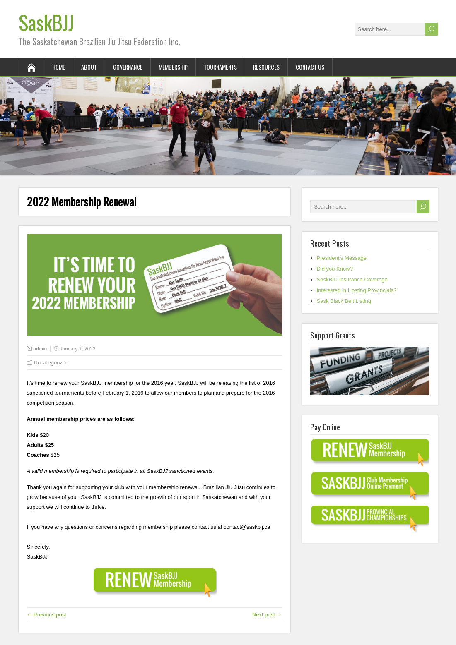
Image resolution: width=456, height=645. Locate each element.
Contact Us (310, 66)
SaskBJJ (46, 22)
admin (40, 349)
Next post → (267, 614)
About (89, 66)
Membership (173, 66)
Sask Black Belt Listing (344, 301)
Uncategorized (51, 363)
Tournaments (220, 66)
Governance (127, 66)
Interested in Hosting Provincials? (357, 290)
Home (58, 66)
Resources (266, 66)
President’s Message (342, 258)
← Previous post (46, 614)
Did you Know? (335, 269)
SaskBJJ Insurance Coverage (352, 279)
